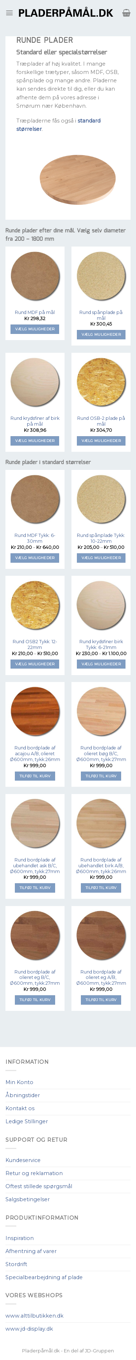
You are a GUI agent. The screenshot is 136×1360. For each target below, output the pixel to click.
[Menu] (9, 12)
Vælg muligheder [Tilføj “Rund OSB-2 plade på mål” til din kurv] (101, 441)
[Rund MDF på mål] (35, 276)
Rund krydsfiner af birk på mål (35, 421)
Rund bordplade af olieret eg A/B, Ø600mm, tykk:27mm (101, 977)
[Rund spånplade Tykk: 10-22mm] (101, 499)
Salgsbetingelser (27, 1199)
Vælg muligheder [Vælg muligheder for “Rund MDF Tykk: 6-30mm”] (34, 558)
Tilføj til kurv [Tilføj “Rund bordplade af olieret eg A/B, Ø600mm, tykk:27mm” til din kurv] (101, 1000)
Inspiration (19, 1238)
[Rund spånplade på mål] (101, 276)
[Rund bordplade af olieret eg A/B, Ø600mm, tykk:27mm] (101, 935)
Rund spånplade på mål (101, 315)
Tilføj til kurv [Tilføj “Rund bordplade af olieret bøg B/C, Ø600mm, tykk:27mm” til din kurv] (101, 776)
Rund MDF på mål (35, 312)
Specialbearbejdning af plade (44, 1277)
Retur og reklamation (34, 1173)
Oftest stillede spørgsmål (38, 1186)
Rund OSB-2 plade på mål (101, 421)
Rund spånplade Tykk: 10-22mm (101, 538)
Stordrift (16, 1264)
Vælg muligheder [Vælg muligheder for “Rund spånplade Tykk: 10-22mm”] (101, 558)
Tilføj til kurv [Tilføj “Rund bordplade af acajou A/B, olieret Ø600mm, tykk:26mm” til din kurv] (35, 776)
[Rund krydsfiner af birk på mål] (35, 382)
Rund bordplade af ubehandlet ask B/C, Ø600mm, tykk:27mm (35, 865)
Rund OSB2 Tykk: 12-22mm (35, 644)
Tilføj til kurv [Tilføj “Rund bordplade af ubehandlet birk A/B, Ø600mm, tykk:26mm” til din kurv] (101, 888)
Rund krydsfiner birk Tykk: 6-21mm (101, 644)
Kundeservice (23, 1160)
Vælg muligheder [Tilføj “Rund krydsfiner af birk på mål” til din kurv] (34, 441)
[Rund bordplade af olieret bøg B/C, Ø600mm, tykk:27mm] (101, 711)
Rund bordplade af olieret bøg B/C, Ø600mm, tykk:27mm (101, 753)
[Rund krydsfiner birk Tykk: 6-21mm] (101, 605)
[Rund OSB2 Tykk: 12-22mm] (35, 605)
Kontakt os (19, 1108)
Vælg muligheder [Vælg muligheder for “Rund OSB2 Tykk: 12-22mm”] (34, 664)
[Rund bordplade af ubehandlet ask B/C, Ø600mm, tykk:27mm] (35, 823)
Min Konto (19, 1082)
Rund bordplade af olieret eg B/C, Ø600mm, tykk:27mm (35, 977)
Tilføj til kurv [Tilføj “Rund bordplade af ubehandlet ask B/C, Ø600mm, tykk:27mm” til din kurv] (35, 888)
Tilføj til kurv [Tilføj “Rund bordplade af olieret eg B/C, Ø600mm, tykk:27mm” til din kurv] (35, 1000)
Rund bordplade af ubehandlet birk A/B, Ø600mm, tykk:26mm (101, 865)
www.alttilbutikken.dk (34, 1316)
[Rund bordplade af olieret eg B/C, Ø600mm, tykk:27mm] (35, 935)
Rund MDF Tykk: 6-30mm (35, 538)
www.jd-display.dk (29, 1329)
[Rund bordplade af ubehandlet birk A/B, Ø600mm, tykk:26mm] (101, 823)
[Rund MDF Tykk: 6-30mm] (35, 499)
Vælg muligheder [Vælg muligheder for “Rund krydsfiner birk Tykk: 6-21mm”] (101, 664)
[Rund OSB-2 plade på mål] (101, 382)
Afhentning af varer (31, 1251)
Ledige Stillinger (26, 1121)
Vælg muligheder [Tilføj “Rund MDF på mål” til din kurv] (34, 329)
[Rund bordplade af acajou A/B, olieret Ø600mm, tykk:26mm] (35, 711)
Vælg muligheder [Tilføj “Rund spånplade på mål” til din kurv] (101, 334)
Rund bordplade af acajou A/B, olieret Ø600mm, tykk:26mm (35, 753)
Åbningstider (22, 1095)
